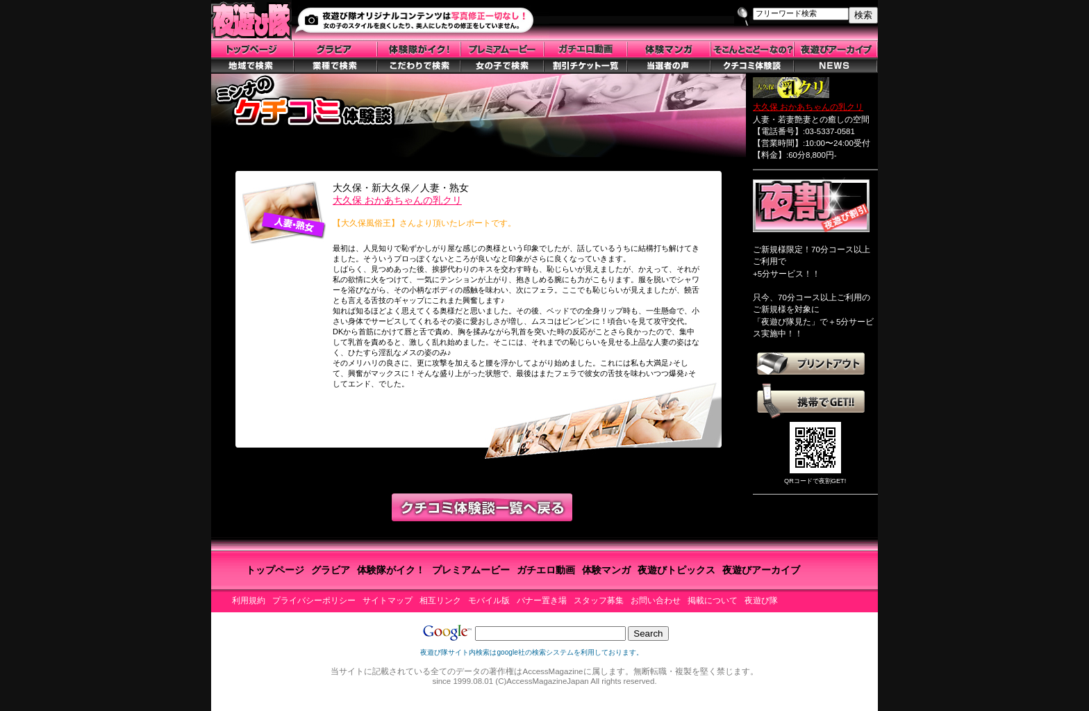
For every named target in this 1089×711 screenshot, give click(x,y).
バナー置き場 (542, 600)
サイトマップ (388, 600)
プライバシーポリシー (314, 600)
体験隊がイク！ (391, 569)
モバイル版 (489, 600)
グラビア (330, 569)
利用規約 (248, 600)
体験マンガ (606, 569)
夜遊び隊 (761, 600)
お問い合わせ (656, 600)
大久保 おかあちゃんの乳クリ (397, 200)
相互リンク (440, 600)
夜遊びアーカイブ (761, 569)
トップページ (275, 569)
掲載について (713, 600)
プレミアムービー (471, 569)
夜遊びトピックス (676, 569)
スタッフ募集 (599, 600)
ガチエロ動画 (546, 569)
